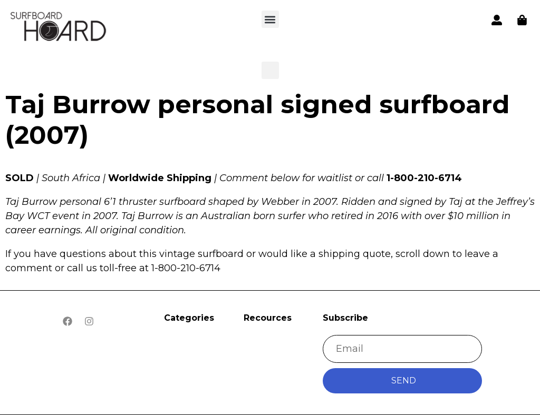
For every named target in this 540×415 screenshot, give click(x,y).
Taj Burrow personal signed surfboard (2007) (257, 119)
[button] (59, 28)
